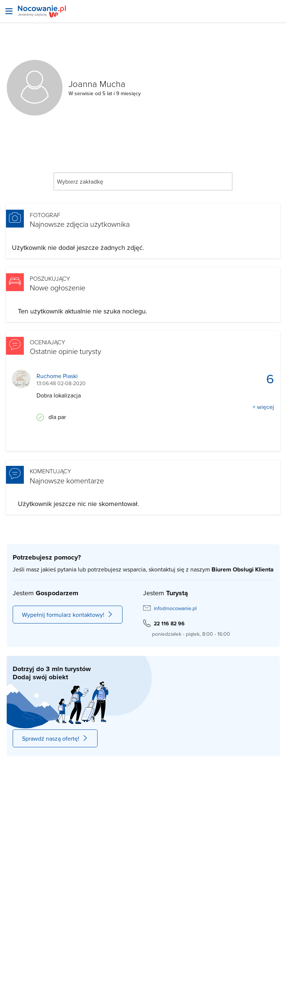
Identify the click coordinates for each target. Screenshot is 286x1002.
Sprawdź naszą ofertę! (55, 738)
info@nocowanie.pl (175, 608)
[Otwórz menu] (9, 11)
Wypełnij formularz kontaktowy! (67, 614)
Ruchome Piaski (57, 376)
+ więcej (263, 407)
